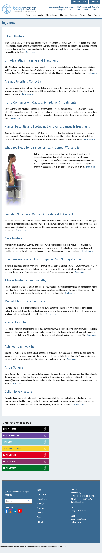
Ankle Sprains (14, 367)
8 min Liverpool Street (12, 448)
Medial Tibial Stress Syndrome (25, 301)
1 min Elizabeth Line (11, 435)
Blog (89, 15)
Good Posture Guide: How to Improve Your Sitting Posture (43, 259)
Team (28, 15)
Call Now (94, 1)
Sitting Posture (14, 36)
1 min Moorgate (9, 429)
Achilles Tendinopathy (19, 346)
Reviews (73, 15)
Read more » (31, 52)
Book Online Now (79, 1)
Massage (64, 15)
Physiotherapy (52, 15)
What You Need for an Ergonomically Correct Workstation (43, 147)
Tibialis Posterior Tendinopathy (25, 280)
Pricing (82, 15)
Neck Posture (13, 238)
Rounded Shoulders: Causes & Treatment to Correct (39, 214)
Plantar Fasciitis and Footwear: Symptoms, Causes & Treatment (47, 126)
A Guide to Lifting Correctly (23, 81)
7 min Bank (7, 442)
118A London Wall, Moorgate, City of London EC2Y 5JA (88, 8)
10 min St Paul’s (9, 455)
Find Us (97, 15)
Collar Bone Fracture (18, 392)
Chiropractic (38, 15)
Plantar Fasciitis (15, 322)
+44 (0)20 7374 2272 (65, 10)
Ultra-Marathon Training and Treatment (31, 60)
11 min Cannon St (10, 468)
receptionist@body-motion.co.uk (61, 7)
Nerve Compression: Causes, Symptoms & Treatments (40, 102)
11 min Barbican (9, 461)
